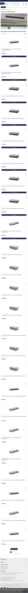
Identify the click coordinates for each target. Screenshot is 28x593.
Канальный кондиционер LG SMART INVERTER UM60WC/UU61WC (13, 208)
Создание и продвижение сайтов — (10, 585)
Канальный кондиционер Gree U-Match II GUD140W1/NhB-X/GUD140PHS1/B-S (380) (11, 49)
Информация (14, 559)
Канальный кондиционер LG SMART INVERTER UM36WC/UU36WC (13, 163)
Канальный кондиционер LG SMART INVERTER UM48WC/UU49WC (13, 186)
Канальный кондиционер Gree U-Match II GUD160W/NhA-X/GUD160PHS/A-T (11, 459)
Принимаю (25, 591)
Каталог (14, 562)
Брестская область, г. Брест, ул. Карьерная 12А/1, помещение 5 (12, 572)
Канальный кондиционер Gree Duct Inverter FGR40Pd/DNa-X (12, 315)
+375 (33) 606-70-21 (14, 3)
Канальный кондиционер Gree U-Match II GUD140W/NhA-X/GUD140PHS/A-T (11, 438)
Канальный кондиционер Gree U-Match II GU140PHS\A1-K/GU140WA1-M (14, 355)
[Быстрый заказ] (14, 56)
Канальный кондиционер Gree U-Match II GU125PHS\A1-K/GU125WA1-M (14, 335)
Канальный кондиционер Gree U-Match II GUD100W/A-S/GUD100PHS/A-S (14, 396)
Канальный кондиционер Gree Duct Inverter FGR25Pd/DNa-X (12, 274)
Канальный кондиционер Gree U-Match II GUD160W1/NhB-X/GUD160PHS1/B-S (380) (11, 73)
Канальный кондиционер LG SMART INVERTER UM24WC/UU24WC (13, 118)
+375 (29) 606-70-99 (15, 4)
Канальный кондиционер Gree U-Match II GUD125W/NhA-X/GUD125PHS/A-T (14, 417)
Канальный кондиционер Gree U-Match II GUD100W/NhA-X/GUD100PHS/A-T (11, 232)
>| (17, 552)
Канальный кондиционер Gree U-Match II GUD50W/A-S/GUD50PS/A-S (13, 500)
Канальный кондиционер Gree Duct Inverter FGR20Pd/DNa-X (12, 254)
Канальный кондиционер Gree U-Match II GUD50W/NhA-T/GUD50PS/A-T (14, 520)
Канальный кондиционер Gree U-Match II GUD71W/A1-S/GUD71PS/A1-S (13, 540)
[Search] (17, 7)
